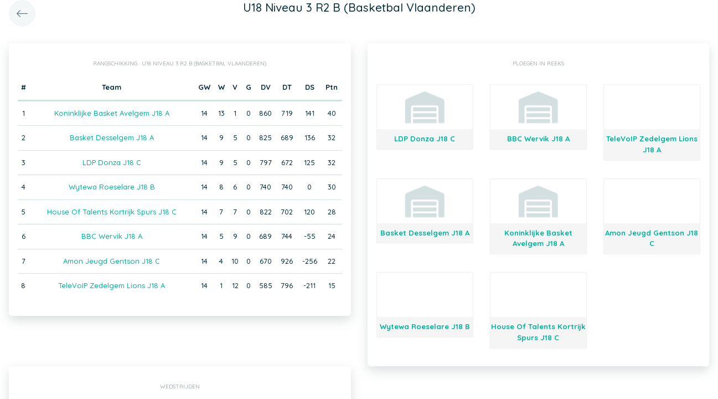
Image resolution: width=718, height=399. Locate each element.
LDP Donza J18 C (111, 162)
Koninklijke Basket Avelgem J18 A (111, 113)
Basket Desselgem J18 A (112, 137)
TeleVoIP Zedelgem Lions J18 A (111, 285)
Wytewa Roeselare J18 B (112, 186)
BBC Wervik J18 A (111, 236)
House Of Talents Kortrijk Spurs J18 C (112, 211)
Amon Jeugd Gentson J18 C (111, 261)
